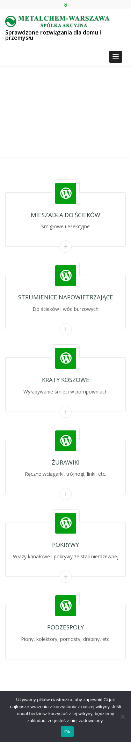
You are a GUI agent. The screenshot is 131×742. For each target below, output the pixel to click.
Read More (65, 246)
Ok (67, 731)
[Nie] (122, 716)
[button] (115, 57)
